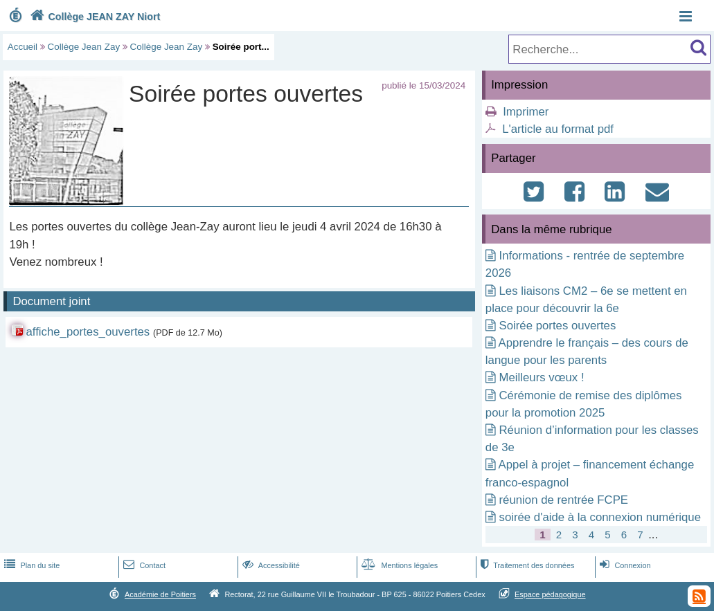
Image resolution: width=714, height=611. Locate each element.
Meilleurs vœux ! (541, 377)
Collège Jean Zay (84, 47)
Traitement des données (526, 565)
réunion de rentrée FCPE (564, 500)
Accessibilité (270, 565)
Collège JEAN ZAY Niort (93, 16)
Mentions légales (398, 565)
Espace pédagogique (550, 594)
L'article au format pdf (558, 129)
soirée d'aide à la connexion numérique (600, 517)
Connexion (623, 565)
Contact (143, 565)
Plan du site (30, 565)
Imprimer (525, 111)
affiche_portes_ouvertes (88, 331)
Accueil (22, 47)
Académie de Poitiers (160, 594)
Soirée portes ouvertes (557, 325)
